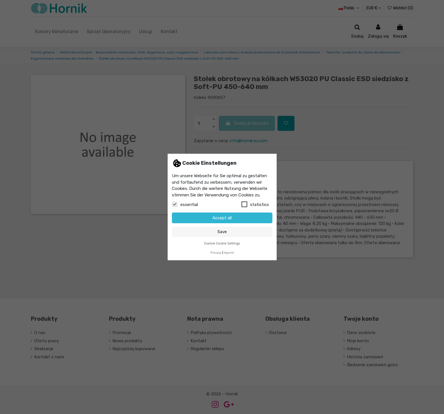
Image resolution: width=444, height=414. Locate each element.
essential (185, 204)
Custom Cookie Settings (222, 243)
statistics (255, 204)
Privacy (215, 253)
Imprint (228, 253)
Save (222, 231)
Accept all (222, 217)
